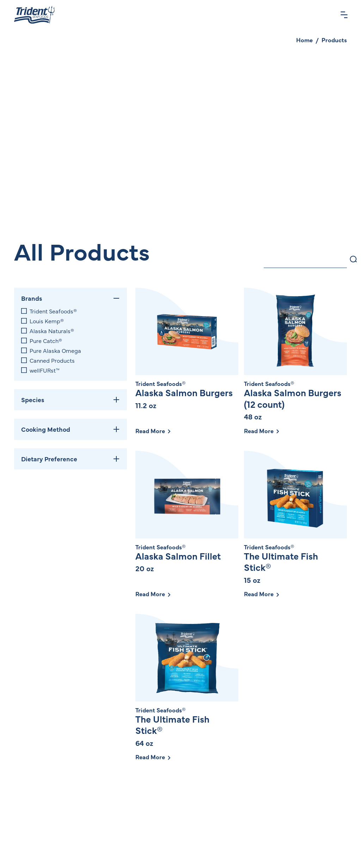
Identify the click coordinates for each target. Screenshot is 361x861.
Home (304, 40)
